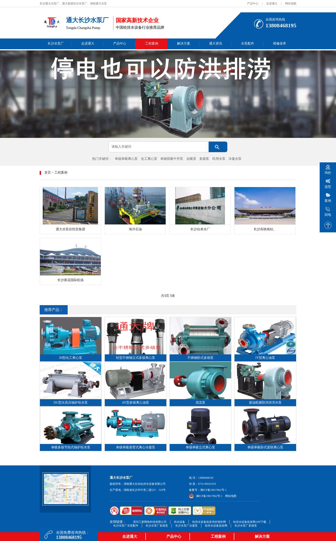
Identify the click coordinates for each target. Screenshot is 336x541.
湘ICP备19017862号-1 (213, 490)
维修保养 (279, 43)
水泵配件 (247, 43)
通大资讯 (215, 43)
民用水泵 (218, 159)
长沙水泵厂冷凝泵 (186, 525)
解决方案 (183, 43)
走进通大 (271, 3)
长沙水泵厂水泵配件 (125, 525)
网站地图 (290, 3)
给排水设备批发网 (216, 525)
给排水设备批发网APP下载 (249, 522)
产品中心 (252, 3)
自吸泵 (191, 159)
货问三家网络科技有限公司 (150, 522)
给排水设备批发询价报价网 (209, 522)
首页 (47, 172)
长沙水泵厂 (56, 43)
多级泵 (204, 159)
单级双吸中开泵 (171, 159)
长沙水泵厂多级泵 (157, 525)
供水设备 (179, 522)
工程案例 (151, 43)
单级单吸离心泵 (126, 159)
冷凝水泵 (235, 159)
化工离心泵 (149, 159)
